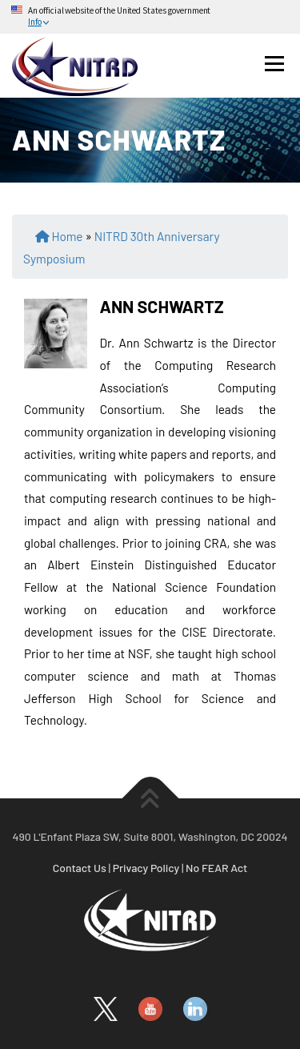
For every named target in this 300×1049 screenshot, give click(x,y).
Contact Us (79, 867)
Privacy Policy (146, 867)
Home (66, 236)
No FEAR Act (216, 867)
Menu (274, 63)
